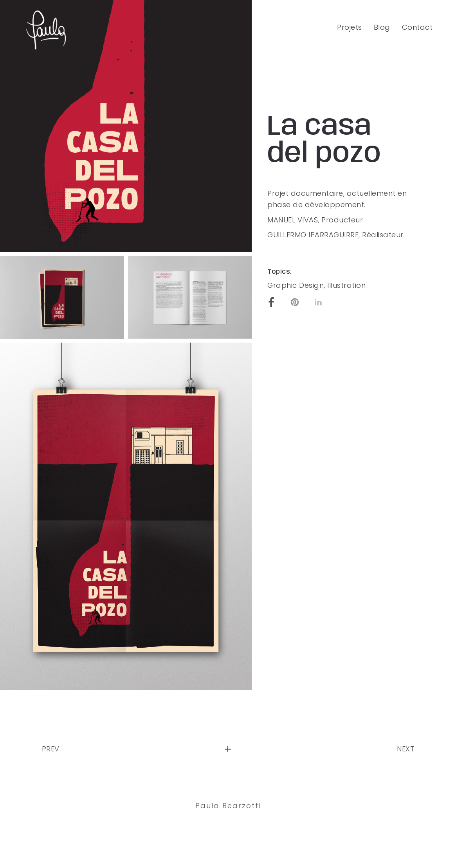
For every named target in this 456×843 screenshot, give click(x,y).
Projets (349, 27)
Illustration (346, 285)
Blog (382, 27)
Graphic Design (295, 285)
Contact (417, 27)
